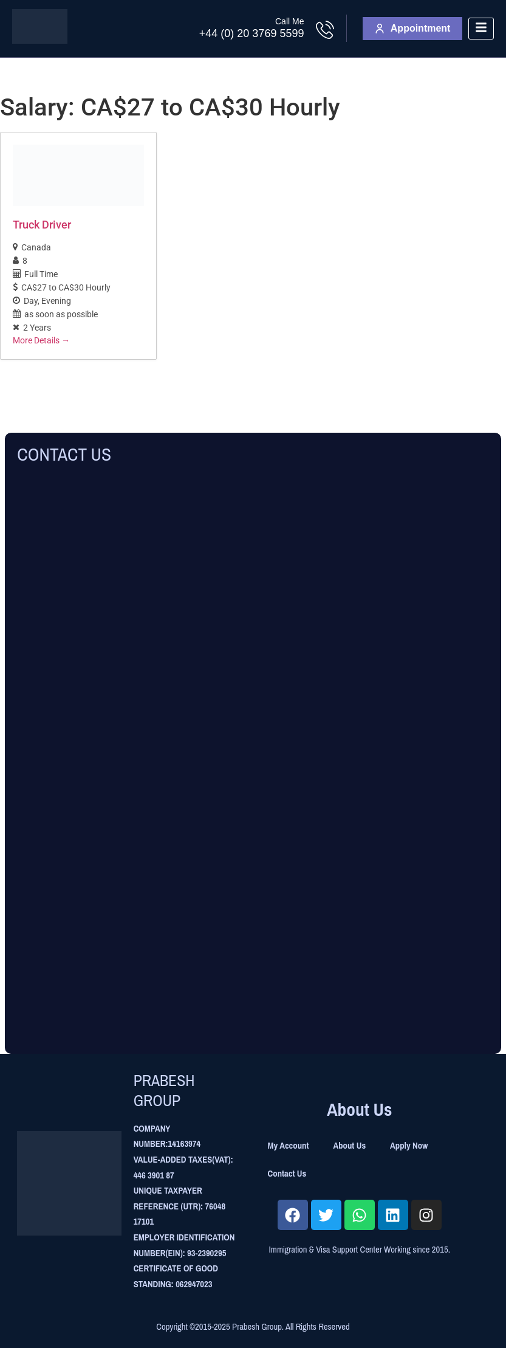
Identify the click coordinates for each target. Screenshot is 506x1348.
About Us (349, 1145)
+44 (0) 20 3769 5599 (251, 33)
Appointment (413, 28)
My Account (288, 1145)
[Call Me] (325, 30)
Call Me (289, 21)
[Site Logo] (39, 40)
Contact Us (287, 1173)
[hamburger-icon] (481, 29)
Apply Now (409, 1145)
